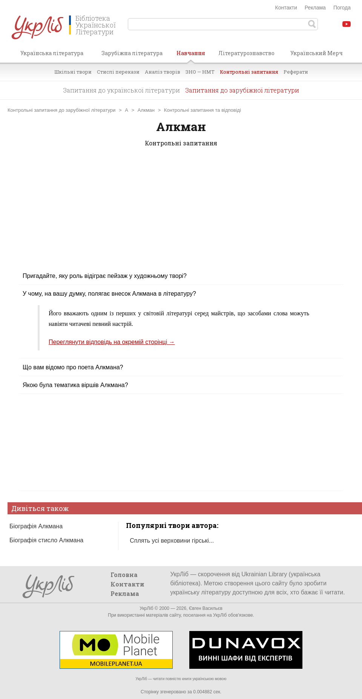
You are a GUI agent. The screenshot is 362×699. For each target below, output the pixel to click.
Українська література (51, 53)
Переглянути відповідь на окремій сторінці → (112, 342)
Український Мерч (316, 53)
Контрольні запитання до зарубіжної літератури (61, 110)
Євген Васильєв (205, 608)
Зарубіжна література (132, 53)
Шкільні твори (73, 71)
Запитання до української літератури (121, 90)
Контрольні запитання (249, 71)
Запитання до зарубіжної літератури (242, 90)
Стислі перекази (118, 71)
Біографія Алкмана (36, 526)
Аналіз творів (162, 71)
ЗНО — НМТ (200, 71)
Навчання (190, 55)
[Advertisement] (181, 214)
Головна (124, 575)
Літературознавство (246, 53)
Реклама (315, 7)
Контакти (286, 7)
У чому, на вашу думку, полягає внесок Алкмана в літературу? (109, 293)
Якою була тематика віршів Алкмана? (75, 385)
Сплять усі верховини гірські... (172, 540)
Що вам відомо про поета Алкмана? (73, 367)
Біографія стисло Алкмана (46, 540)
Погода (342, 7)
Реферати (296, 71)
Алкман (146, 110)
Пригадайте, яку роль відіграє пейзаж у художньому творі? (105, 276)
